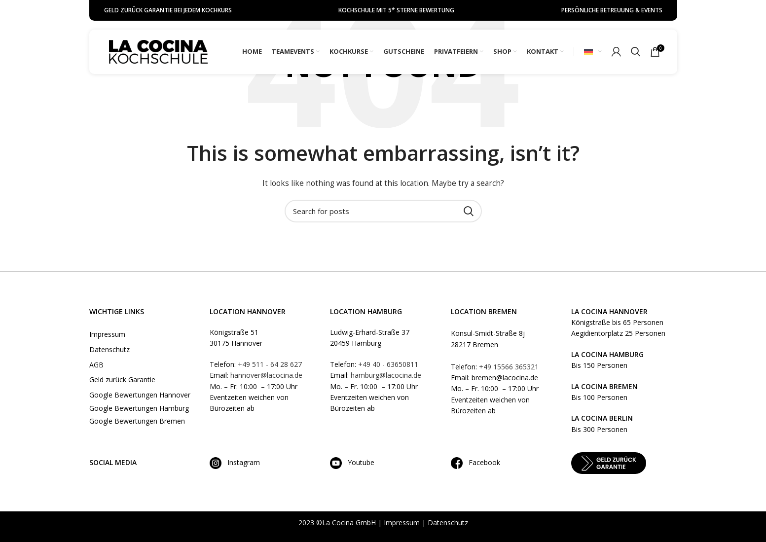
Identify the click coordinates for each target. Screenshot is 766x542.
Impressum (107, 334)
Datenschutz (109, 349)
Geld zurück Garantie (122, 379)
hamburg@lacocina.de (386, 375)
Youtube (358, 462)
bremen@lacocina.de (505, 377)
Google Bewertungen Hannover (139, 394)
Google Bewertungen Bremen (137, 421)
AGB (96, 364)
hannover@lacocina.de (266, 375)
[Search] (635, 52)
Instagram (235, 462)
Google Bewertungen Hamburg (139, 408)
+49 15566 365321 (509, 366)
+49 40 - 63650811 (388, 364)
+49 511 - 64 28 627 (270, 364)
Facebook (481, 462)
